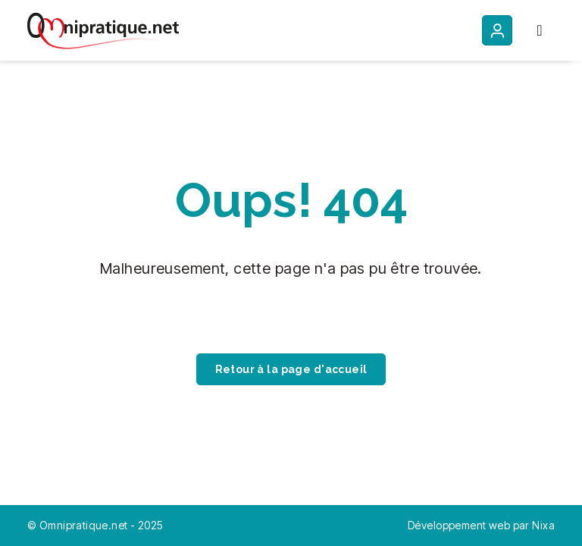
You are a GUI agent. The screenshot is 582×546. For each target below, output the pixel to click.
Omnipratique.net (84, 525)
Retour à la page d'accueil (291, 369)
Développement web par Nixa (481, 525)
